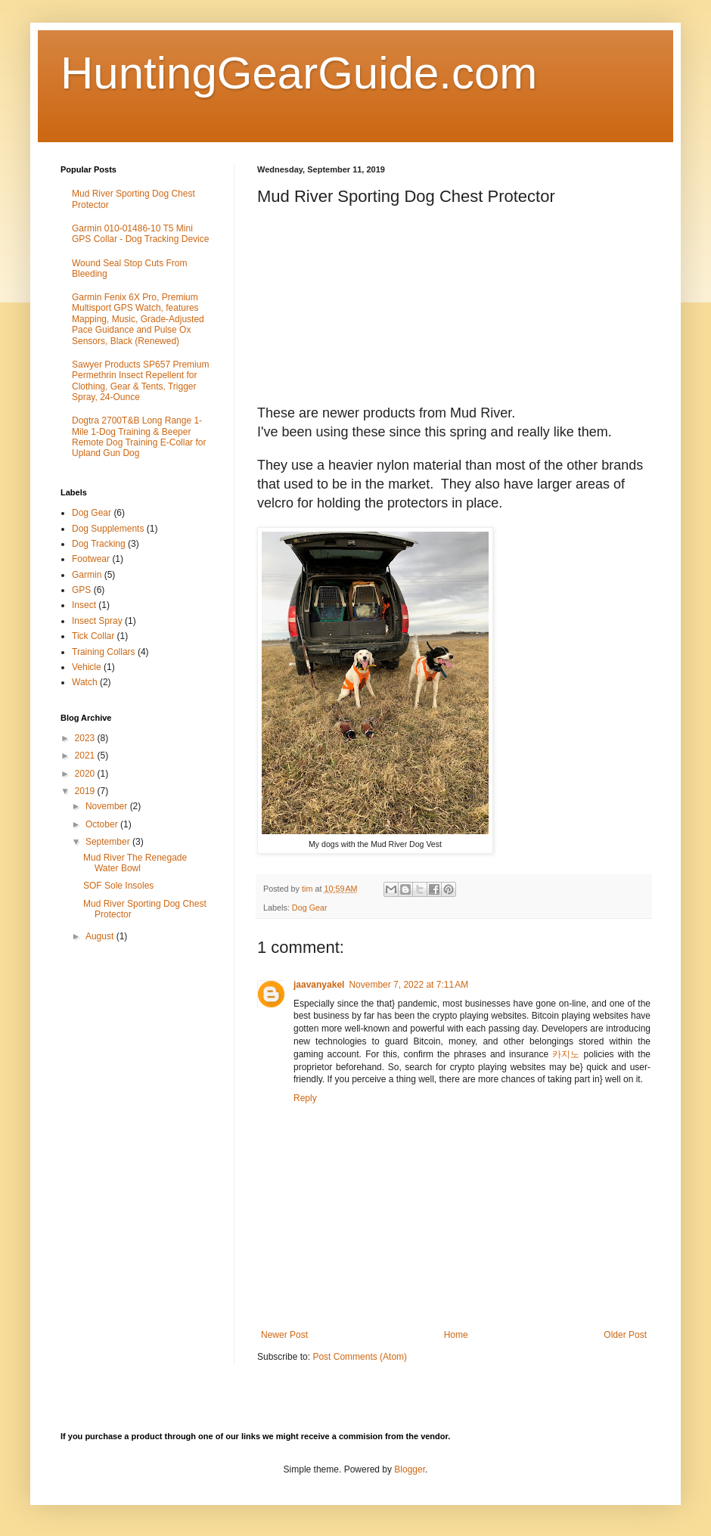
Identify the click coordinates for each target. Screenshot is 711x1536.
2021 (86, 755)
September (108, 841)
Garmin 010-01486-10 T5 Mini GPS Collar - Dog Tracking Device (140, 233)
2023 (86, 738)
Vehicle (86, 667)
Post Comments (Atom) (359, 1356)
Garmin (86, 574)
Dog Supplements (108, 528)
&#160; (548, 702)
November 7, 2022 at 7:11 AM (408, 984)
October (102, 824)
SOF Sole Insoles (118, 885)
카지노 (565, 1054)
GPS (81, 590)
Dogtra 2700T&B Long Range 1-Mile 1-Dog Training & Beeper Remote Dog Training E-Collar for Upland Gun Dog (139, 436)
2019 (86, 791)
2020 (86, 773)
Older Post (625, 1335)
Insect (84, 605)
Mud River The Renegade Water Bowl (135, 863)
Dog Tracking (99, 543)
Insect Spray (97, 621)
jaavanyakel (318, 984)
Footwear (91, 559)
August (100, 936)
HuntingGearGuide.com (299, 73)
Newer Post (284, 1335)
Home (456, 1335)
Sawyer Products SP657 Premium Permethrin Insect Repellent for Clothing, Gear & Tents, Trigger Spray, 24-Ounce (140, 380)
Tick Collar (93, 636)
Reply (305, 1098)
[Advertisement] (142, 1113)
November (107, 806)
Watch (85, 682)
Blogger (409, 1469)
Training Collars (103, 652)
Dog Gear (310, 907)
